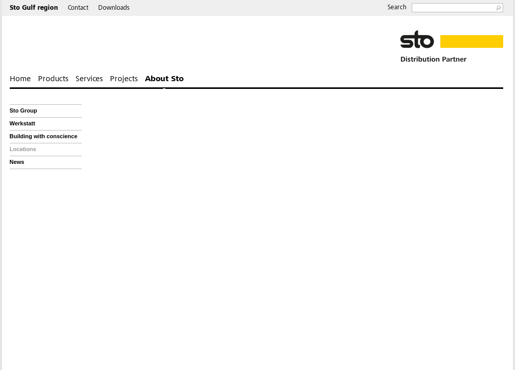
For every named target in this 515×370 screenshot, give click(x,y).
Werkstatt (22, 123)
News (17, 162)
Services (89, 79)
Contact (78, 8)
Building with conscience (44, 136)
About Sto (164, 79)
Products (53, 79)
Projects (124, 79)
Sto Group (24, 110)
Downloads (114, 8)
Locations (23, 149)
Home (20, 79)
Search (397, 8)
